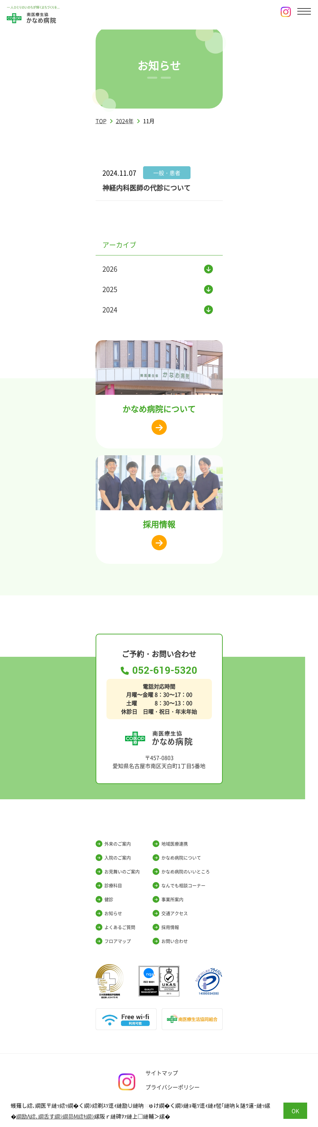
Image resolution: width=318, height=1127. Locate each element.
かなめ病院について (177, 857)
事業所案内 (168, 899)
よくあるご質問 (115, 927)
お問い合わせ (170, 941)
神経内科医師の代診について (146, 188)
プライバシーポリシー (172, 1087)
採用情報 (166, 927)
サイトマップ (161, 1073)
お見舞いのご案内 (118, 871)
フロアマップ (113, 941)
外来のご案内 (113, 843)
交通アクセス (170, 913)
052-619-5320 (159, 670)
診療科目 (109, 885)
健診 (104, 899)
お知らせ (109, 913)
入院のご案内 (113, 857)
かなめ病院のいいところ (181, 871)
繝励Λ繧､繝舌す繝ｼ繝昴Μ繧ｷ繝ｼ (55, 1116)
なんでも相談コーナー (179, 885)
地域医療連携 (170, 843)
